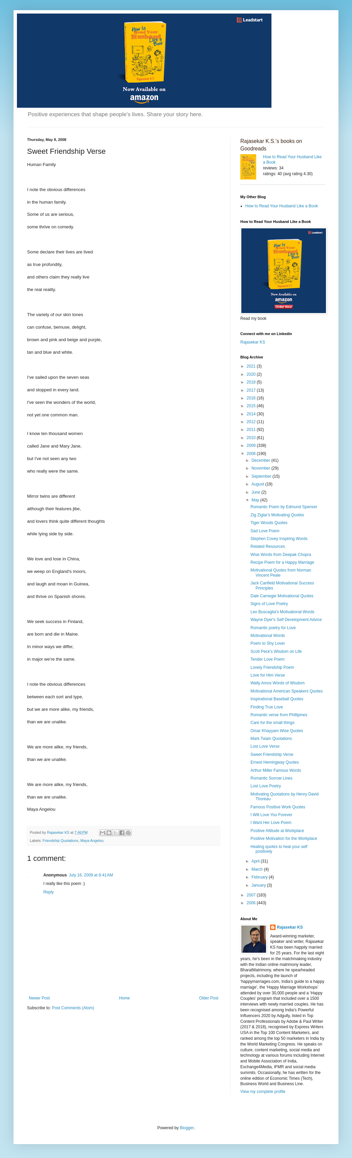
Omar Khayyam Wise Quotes (276, 730)
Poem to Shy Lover (267, 643)
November (261, 468)
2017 (252, 390)
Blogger (187, 1127)
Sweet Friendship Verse (271, 754)
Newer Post (39, 998)
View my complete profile (262, 1091)
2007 (252, 895)
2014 (252, 414)
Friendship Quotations (61, 841)
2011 (252, 429)
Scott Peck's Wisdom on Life (276, 651)
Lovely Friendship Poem (272, 667)
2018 (252, 382)
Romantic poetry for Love (273, 627)
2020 (252, 374)
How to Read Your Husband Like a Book (281, 206)
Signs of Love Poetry (269, 603)
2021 (252, 366)
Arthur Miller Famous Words (275, 770)
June (256, 492)
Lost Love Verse (265, 746)
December (261, 460)
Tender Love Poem (267, 659)
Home (124, 998)
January (259, 885)
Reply (48, 892)
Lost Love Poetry (265, 786)
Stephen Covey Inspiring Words (279, 538)
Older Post (208, 998)
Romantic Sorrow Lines (271, 778)
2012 (252, 421)
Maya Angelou (91, 841)
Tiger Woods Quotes (268, 522)
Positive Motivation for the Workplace (283, 838)
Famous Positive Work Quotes (277, 807)
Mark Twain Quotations (271, 738)
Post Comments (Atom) (73, 1008)
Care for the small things (272, 722)
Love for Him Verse (267, 675)
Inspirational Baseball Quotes (276, 699)
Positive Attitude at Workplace (277, 830)
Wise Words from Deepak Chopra (280, 554)
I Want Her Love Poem (270, 822)
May (255, 500)
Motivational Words (267, 635)
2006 (252, 903)
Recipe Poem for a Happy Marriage (282, 562)
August (258, 484)
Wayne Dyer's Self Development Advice (286, 619)
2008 (252, 453)
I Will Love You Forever (271, 814)
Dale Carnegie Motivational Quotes (281, 596)
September (261, 476)
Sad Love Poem (264, 531)
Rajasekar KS (252, 342)
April (256, 861)
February (260, 877)
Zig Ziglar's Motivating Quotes (277, 515)
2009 (252, 445)
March (257, 869)
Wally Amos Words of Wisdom (277, 683)
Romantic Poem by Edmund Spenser (283, 506)
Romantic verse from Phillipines (278, 714)
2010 (252, 437)
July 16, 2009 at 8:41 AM (91, 875)
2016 (252, 398)
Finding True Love (266, 707)
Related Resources (267, 546)
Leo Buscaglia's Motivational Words (282, 611)
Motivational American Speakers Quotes (286, 691)
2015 (252, 406)
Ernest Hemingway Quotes (274, 762)
